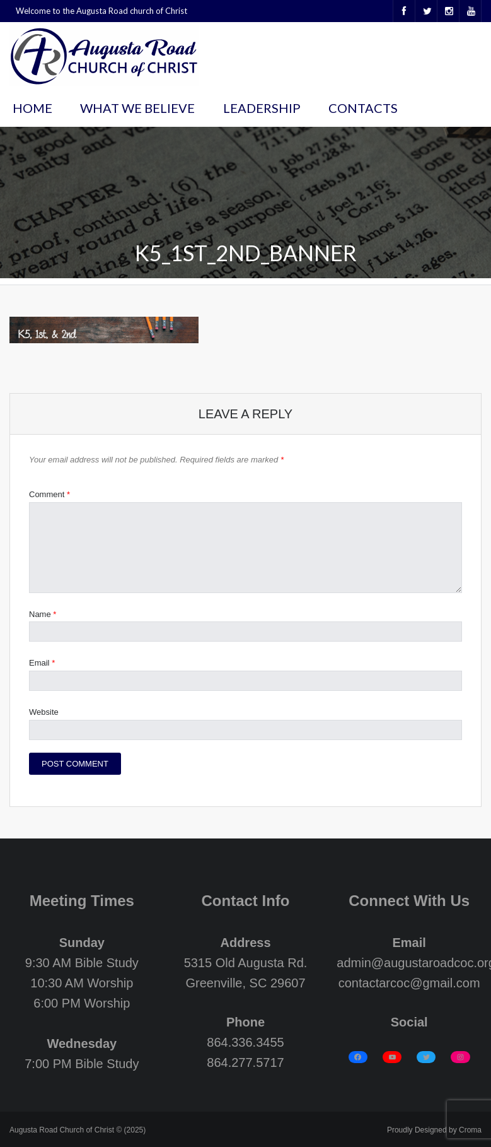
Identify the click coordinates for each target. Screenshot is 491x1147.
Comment (49, 494)
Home (32, 107)
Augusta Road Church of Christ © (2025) (77, 1130)
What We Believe (137, 107)
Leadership (262, 107)
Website (44, 712)
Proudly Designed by (434, 1130)
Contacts (363, 107)
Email (42, 663)
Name (42, 614)
